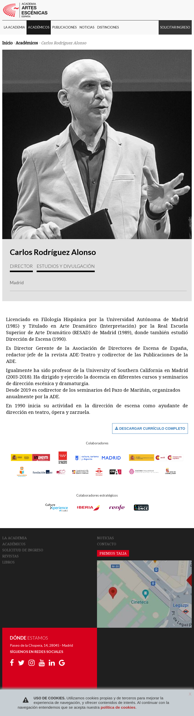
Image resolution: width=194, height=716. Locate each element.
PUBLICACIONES (64, 27)
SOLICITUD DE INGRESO (22, 550)
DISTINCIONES (108, 27)
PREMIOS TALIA (113, 553)
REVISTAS (10, 556)
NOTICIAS (87, 27)
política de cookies (118, 707)
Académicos (27, 43)
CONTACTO (106, 544)
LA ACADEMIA (14, 27)
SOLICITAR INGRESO (175, 27)
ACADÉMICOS (38, 27)
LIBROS (8, 562)
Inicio (7, 43)
